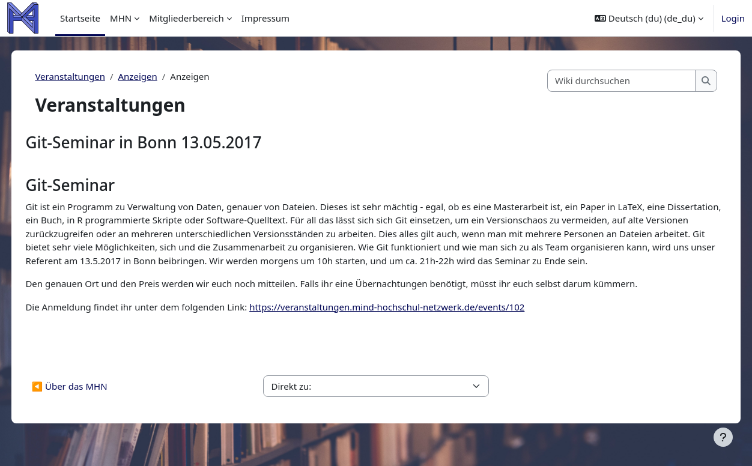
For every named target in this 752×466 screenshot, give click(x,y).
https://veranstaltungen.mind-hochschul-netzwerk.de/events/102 (413, 320)
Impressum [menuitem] (265, 18)
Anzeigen (164, 76)
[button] (649, 18)
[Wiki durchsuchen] (594, 81)
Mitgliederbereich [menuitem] (186, 18)
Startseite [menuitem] (80, 18)
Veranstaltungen (97, 76)
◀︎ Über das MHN (96, 399)
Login (733, 18)
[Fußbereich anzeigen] (723, 437)
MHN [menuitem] (121, 18)
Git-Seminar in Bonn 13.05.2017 (170, 142)
